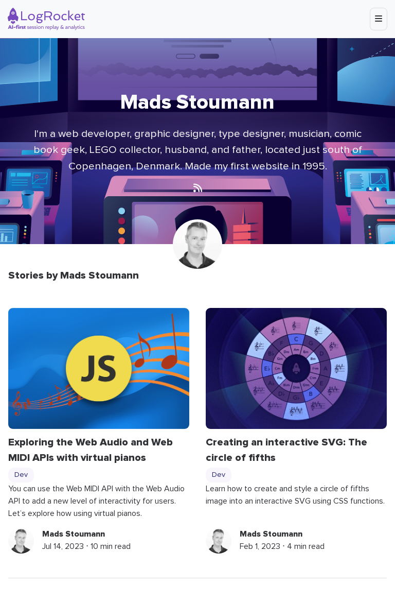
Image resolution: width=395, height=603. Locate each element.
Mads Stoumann (73, 534)
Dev (21, 474)
